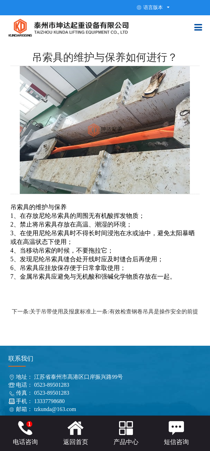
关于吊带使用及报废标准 (60, 311)
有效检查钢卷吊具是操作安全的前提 (153, 311)
